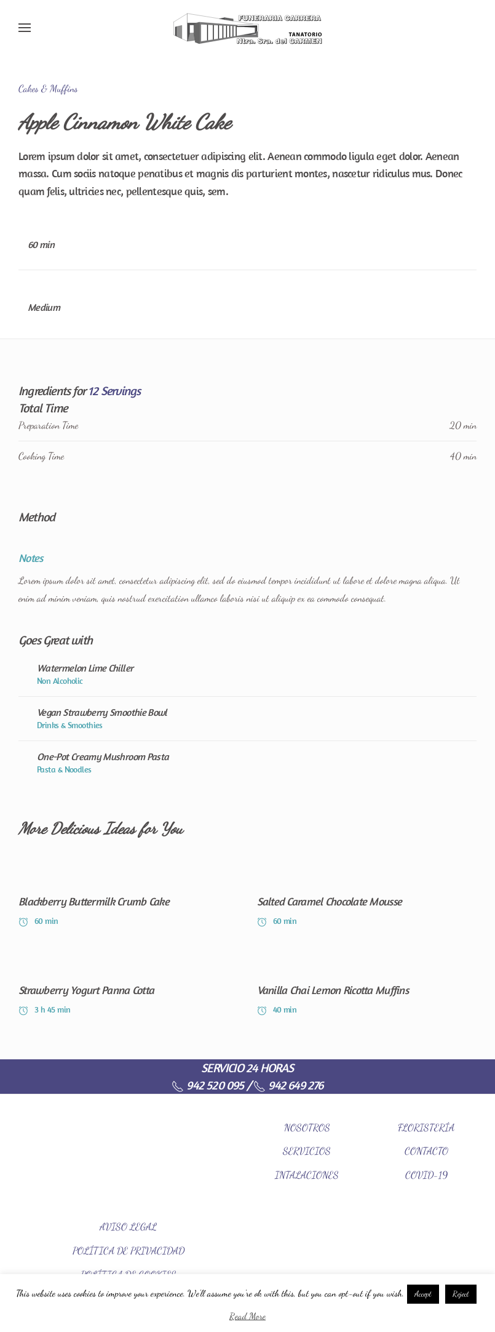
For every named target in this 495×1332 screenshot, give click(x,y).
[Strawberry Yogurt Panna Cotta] (128, 984)
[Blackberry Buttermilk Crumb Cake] (128, 896)
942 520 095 (208, 1085)
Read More (247, 1316)
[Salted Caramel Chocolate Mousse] (367, 896)
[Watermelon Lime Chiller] (247, 674)
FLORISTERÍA (426, 1127)
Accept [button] (423, 1294)
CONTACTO (426, 1151)
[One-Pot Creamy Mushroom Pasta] (247, 763)
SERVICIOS (307, 1151)
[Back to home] (248, 27)
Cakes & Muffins (48, 88)
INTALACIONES (307, 1175)
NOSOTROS (307, 1127)
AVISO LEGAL (128, 1226)
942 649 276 (288, 1085)
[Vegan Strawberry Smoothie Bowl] (247, 718)
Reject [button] (461, 1294)
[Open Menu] (24, 27)
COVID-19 (426, 1175)
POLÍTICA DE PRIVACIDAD (128, 1250)
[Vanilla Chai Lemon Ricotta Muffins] (367, 984)
